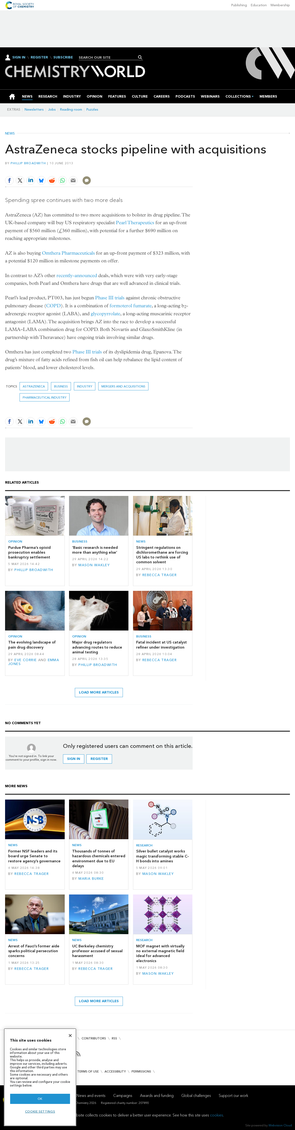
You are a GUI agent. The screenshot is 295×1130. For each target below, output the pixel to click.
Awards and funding (157, 1095)
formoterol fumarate (131, 305)
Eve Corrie (25, 660)
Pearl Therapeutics (135, 222)
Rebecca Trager (159, 575)
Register (39, 57)
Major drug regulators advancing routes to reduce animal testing (97, 647)
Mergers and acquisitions (123, 386)
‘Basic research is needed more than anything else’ (95, 550)
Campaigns (122, 1095)
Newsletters (34, 109)
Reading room (71, 109)
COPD (53, 305)
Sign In (18, 57)
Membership (280, 5)
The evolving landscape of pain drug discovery (32, 644)
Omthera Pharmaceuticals (68, 253)
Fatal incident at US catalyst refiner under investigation (161, 644)
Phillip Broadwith (28, 163)
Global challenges (196, 1095)
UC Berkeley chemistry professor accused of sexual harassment (97, 951)
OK (40, 1099)
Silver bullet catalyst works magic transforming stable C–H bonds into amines (162, 856)
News (10, 134)
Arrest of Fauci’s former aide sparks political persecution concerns (33, 951)
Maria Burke (91, 879)
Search (140, 57)
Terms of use (88, 1071)
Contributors (94, 1038)
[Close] (70, 1035)
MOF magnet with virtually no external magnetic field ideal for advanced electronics (160, 953)
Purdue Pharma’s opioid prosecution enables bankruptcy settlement (29, 552)
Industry (84, 386)
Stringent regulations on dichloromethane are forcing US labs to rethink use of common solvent (162, 555)
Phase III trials (110, 297)
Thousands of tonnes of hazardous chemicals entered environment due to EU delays (98, 858)
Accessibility (115, 1071)
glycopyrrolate (105, 313)
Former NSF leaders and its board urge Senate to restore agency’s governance (34, 856)
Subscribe (63, 57)
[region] (40, 1077)
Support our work (233, 1095)
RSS (114, 1038)
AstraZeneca (34, 386)
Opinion (15, 541)
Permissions (141, 1071)
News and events (91, 1095)
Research (144, 845)
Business (61, 386)
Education (259, 5)
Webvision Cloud (280, 1125)
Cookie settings (40, 1111)
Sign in (73, 759)
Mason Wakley (94, 565)
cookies (216, 1115)
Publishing (239, 5)
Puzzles (92, 109)
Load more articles (99, 692)
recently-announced (76, 275)
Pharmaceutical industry (44, 397)
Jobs (52, 109)
